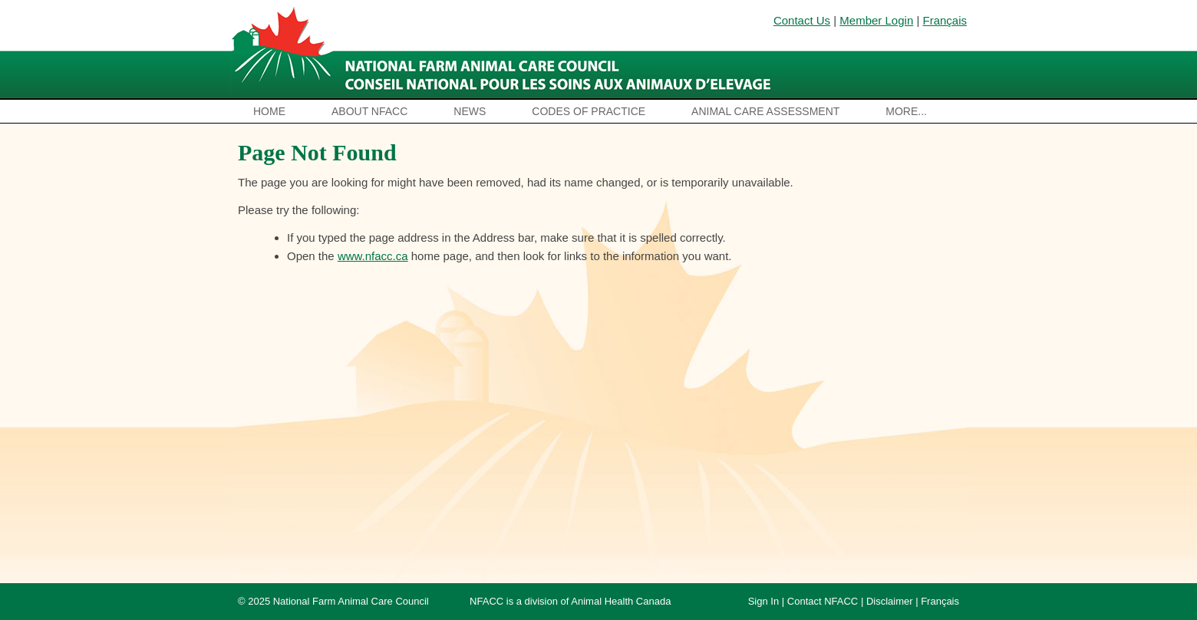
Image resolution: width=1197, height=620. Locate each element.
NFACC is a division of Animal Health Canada (570, 601)
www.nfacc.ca (373, 255)
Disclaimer (889, 601)
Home (269, 111)
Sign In (763, 601)
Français (944, 20)
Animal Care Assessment (765, 111)
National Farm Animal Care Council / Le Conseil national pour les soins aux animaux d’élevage (504, 50)
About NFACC (369, 111)
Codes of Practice (588, 111)
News (469, 111)
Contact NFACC (822, 601)
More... (906, 111)
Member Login (876, 20)
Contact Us (801, 20)
